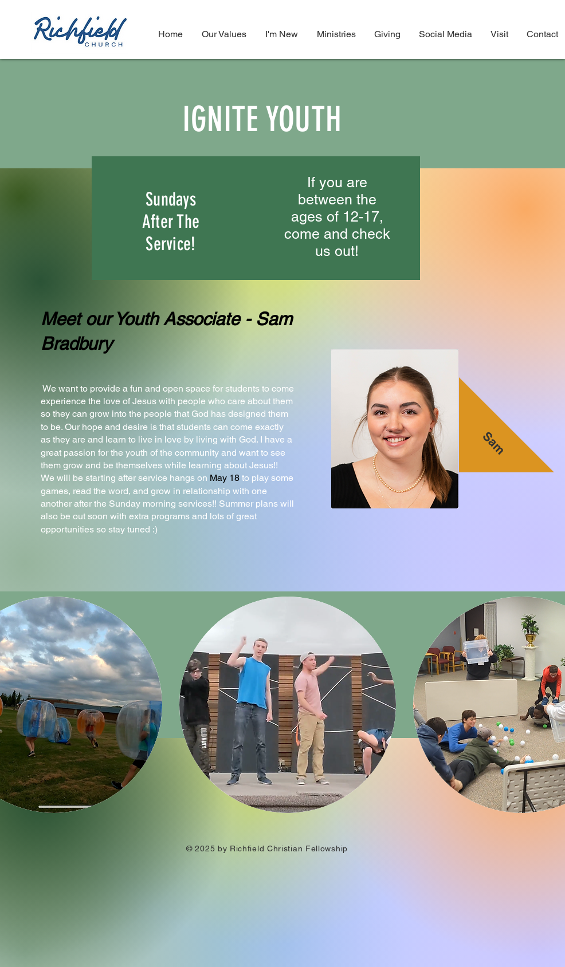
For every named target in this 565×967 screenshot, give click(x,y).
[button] (287, 705)
